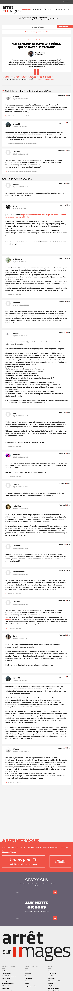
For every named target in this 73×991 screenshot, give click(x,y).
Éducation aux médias (54, 981)
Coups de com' (6, 973)
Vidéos (27, 983)
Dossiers (27, 981)
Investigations (6, 981)
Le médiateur (52, 976)
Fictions (4, 971)
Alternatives (5, 988)
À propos (50, 983)
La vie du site (52, 973)
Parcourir (27, 9)
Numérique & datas (7, 983)
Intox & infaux (6, 978)
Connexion (66, 2)
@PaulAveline (39, 54)
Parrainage (51, 978)
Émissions (48, 9)
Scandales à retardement (9, 976)
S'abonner (63, 26)
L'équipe (50, 986)
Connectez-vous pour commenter (36, 32)
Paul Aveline (40, 53)
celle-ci (8, 619)
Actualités (37, 9)
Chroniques (59, 9)
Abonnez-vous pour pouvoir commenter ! (28, 77)
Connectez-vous (44, 79)
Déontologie (6, 986)
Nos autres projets (53, 988)
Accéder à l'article (36, 27)
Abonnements (52, 971)
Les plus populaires (30, 986)
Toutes (27, 971)
